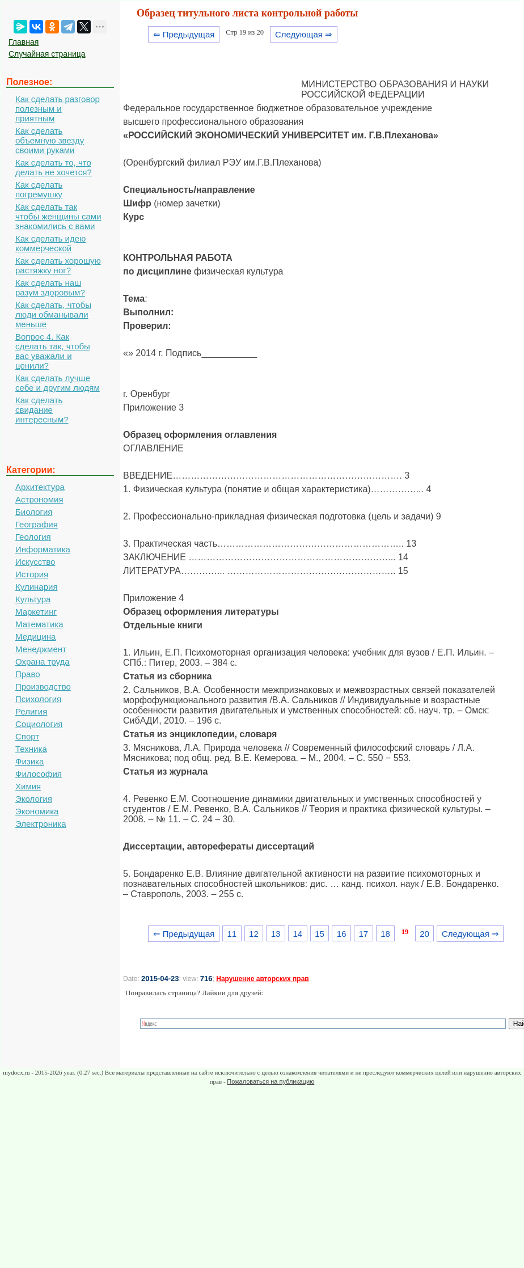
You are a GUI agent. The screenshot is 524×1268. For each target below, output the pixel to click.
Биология (33, 512)
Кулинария (36, 586)
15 (319, 934)
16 (341, 934)
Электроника (40, 824)
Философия (38, 774)
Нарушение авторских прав (262, 979)
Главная (24, 42)
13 (276, 934)
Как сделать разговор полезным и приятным (57, 108)
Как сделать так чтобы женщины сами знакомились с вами (58, 216)
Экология (33, 799)
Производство (43, 686)
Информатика (42, 549)
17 (364, 934)
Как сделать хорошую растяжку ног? (58, 265)
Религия (31, 711)
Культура (32, 599)
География (36, 524)
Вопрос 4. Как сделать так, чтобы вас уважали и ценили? (52, 351)
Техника (31, 749)
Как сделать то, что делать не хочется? (53, 167)
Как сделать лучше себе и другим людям (57, 382)
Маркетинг (36, 611)
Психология (38, 699)
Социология (38, 724)
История (31, 574)
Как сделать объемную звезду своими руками (49, 140)
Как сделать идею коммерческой (50, 243)
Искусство (35, 562)
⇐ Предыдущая (184, 34)
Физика (29, 761)
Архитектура (40, 487)
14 (297, 934)
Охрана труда (42, 661)
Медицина (35, 636)
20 (424, 934)
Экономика (36, 811)
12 (254, 934)
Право (27, 674)
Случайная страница (47, 53)
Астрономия (39, 499)
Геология (33, 537)
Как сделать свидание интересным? (42, 409)
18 (385, 934)
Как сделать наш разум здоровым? (50, 287)
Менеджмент (40, 649)
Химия (28, 786)
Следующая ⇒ (303, 34)
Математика (39, 624)
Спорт (27, 736)
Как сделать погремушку (38, 189)
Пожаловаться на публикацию (270, 1081)
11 (231, 934)
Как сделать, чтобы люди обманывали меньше (53, 314)
